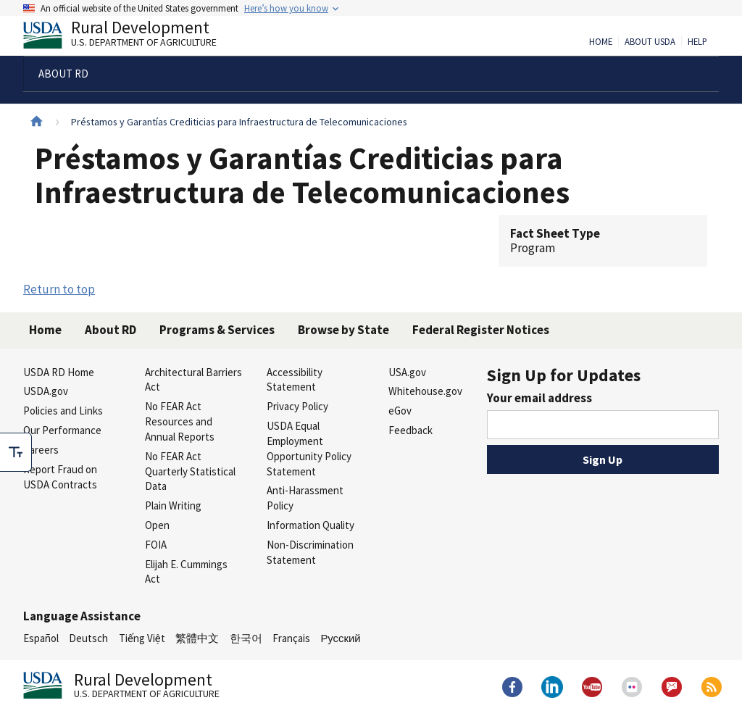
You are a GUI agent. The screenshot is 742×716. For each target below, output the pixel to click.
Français (291, 638)
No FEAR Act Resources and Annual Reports (179, 421)
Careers (41, 450)
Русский (340, 638)
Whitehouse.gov (425, 391)
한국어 (246, 638)
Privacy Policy (297, 406)
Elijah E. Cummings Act (186, 571)
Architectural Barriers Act (193, 379)
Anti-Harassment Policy (305, 497)
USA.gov (407, 372)
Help (697, 42)
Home (600, 42)
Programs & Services (217, 330)
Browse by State (343, 330)
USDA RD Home (58, 372)
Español (41, 638)
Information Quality (310, 525)
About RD (110, 330)
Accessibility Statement (294, 379)
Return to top (59, 289)
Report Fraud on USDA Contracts (60, 476)
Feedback (410, 430)
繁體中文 (197, 638)
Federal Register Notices (480, 330)
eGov (400, 410)
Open (157, 525)
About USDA (650, 42)
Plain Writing (173, 505)
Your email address (539, 398)
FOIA (156, 544)
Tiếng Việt (142, 638)
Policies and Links (63, 410)
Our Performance (62, 430)
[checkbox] (16, 452)
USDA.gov (45, 391)
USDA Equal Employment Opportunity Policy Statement (309, 448)
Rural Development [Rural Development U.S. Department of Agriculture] (132, 37)
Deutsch (88, 638)
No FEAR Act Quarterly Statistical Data (190, 471)
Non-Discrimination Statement (310, 552)
